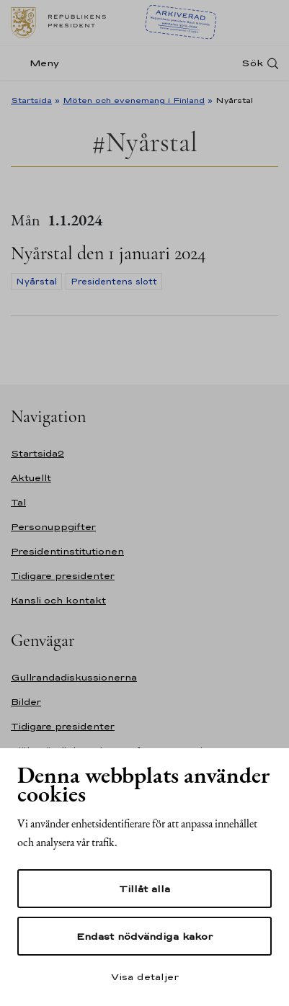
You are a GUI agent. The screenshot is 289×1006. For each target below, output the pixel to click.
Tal (18, 502)
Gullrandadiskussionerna (74, 677)
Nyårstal (36, 281)
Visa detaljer (145, 976)
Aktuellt (31, 478)
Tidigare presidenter (63, 576)
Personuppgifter (53, 527)
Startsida (31, 100)
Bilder (26, 702)
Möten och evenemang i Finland (134, 100)
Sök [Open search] (252, 63)
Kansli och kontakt (58, 600)
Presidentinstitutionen (67, 551)
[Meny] (39, 63)
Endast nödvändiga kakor (144, 936)
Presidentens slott (114, 281)
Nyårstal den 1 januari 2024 (108, 253)
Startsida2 (37, 453)
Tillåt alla (144, 888)
